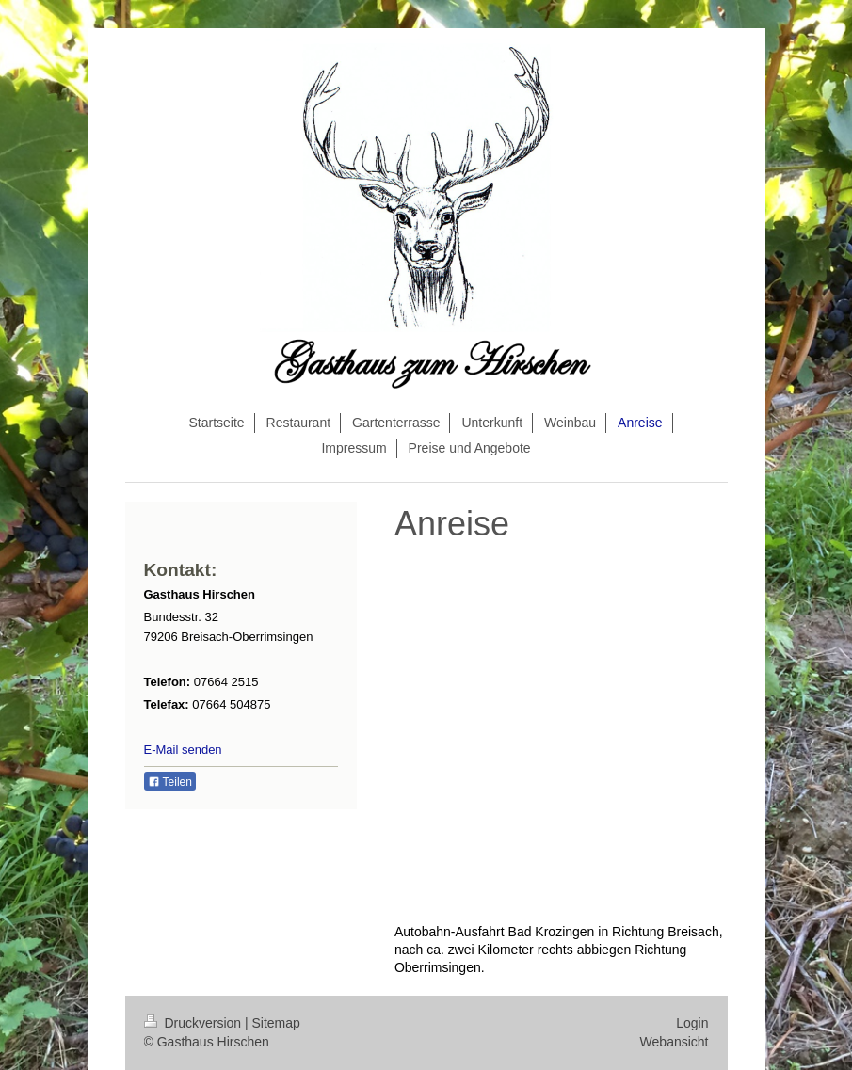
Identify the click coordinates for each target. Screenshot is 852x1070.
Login (692, 1022)
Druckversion (194, 1022)
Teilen (170, 782)
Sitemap (276, 1022)
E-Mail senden (183, 750)
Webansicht (674, 1041)
